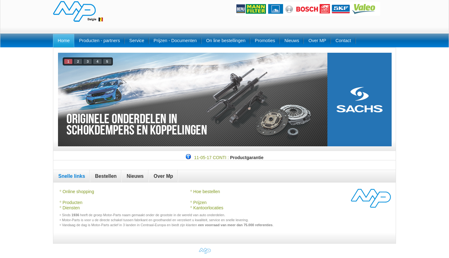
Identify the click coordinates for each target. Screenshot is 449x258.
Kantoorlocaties (206, 207)
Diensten (70, 207)
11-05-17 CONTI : (211, 157)
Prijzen (199, 202)
